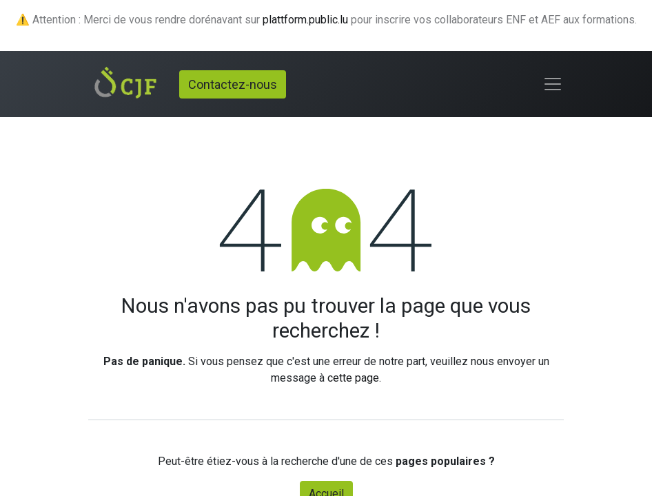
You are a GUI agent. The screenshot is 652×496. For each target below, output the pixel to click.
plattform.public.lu (305, 19)
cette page (353, 377)
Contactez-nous (232, 84)
